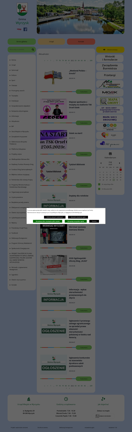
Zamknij (94, 221)
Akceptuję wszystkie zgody (75, 221)
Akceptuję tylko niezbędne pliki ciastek (48, 221)
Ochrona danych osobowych (55, 217)
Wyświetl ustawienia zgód (78, 217)
